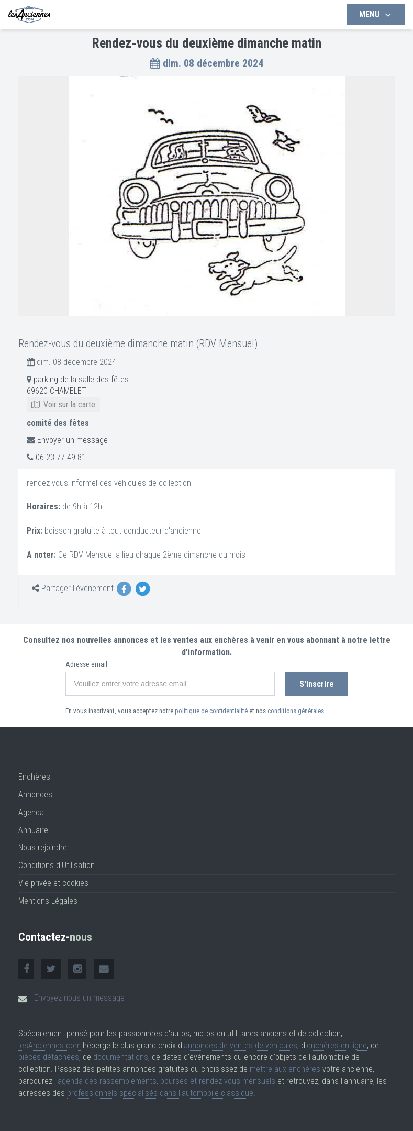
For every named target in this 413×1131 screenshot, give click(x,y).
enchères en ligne (337, 1045)
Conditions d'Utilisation (56, 865)
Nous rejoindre (42, 847)
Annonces (35, 795)
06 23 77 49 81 (61, 457)
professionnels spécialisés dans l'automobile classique (160, 1093)
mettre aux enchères (285, 1069)
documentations (120, 1057)
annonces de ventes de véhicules (240, 1045)
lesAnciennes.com (49, 1045)
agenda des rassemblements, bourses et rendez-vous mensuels (166, 1081)
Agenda (31, 812)
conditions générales (295, 711)
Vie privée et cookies (53, 883)
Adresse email (86, 664)
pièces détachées (48, 1057)
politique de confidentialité (211, 711)
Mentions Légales (47, 901)
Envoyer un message (72, 440)
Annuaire (33, 830)
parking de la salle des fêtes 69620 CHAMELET (78, 391)
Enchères (34, 777)
